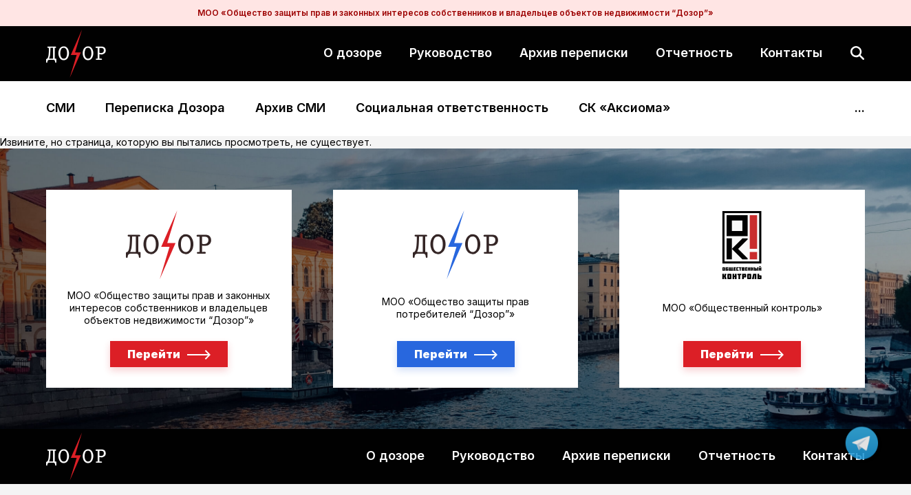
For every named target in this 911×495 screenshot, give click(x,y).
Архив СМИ (290, 108)
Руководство (450, 52)
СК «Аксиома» (624, 108)
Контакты (791, 52)
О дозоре (352, 52)
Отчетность (694, 52)
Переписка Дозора (165, 108)
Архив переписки (573, 52)
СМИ (60, 108)
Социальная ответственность (452, 108)
